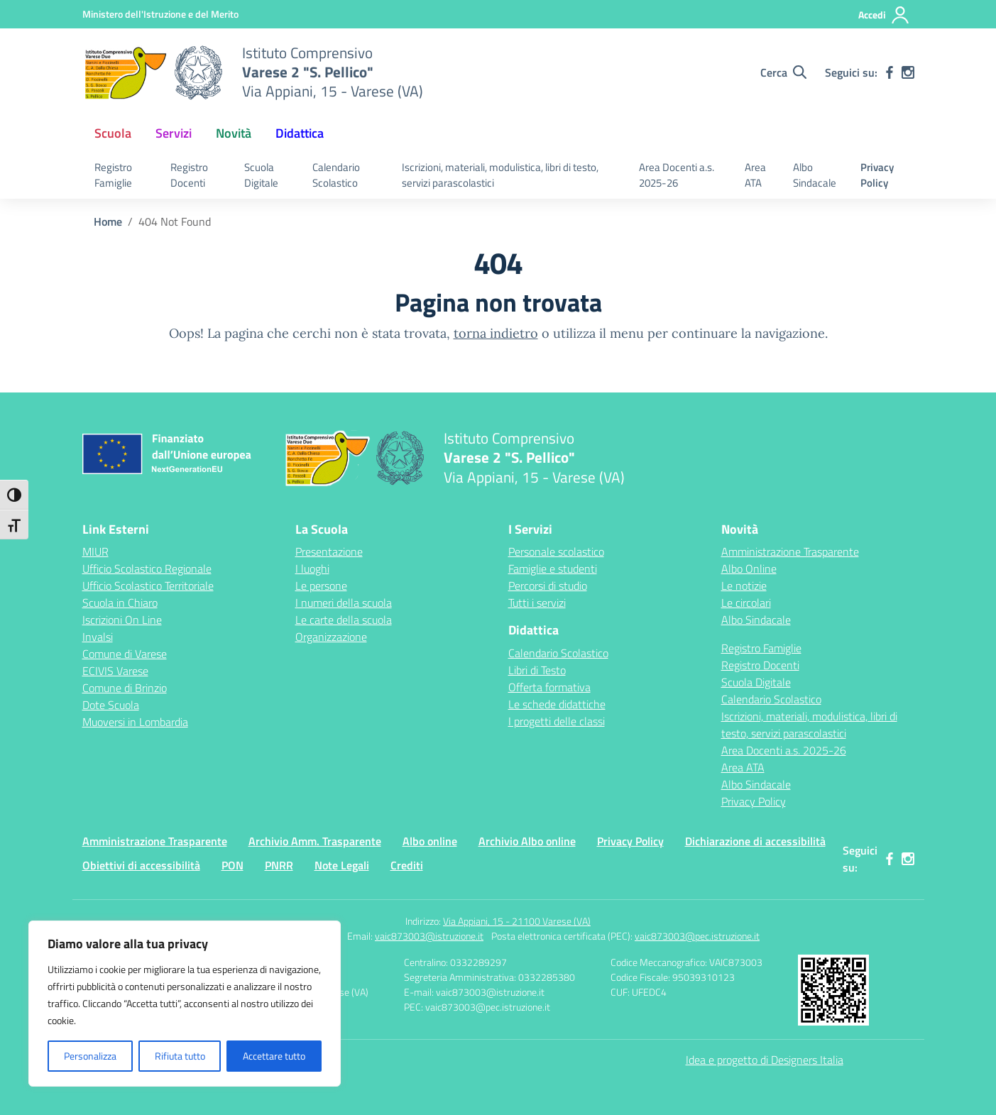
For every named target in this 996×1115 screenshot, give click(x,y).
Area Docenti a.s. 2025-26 (676, 175)
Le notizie (744, 585)
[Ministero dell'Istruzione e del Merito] (160, 13)
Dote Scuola (110, 704)
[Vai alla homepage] (153, 72)
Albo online (430, 841)
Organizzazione (331, 636)
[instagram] (908, 72)
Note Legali (341, 865)
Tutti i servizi (537, 602)
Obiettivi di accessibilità (141, 865)
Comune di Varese (124, 653)
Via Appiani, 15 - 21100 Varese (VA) (517, 920)
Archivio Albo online (527, 841)
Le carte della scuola (343, 619)
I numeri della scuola (343, 602)
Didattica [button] (299, 133)
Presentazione (329, 551)
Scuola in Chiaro (120, 602)
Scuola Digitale (261, 175)
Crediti (406, 865)
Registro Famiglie (113, 175)
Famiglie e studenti (552, 568)
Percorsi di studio (547, 585)
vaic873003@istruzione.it (429, 935)
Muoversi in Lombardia (135, 721)
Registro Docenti (189, 175)
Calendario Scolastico (336, 175)
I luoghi (312, 568)
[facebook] (889, 72)
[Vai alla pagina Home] (108, 221)
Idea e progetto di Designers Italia (764, 1059)
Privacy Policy (877, 175)
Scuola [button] (112, 133)
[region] (184, 1004)
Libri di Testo (537, 670)
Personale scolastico (556, 551)
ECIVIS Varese (115, 670)
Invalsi (97, 636)
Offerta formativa (549, 687)
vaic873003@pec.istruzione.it (697, 935)
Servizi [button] (173, 133)
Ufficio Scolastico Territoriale (148, 585)
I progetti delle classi (556, 721)
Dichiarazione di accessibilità (755, 841)
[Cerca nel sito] (783, 72)
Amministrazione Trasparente (790, 551)
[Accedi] (884, 15)
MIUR (95, 551)
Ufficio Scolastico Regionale (147, 568)
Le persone (321, 585)
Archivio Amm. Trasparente (314, 841)
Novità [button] (233, 133)
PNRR (279, 865)
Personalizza (90, 1055)
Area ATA (755, 175)
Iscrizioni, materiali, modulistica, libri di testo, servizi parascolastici (500, 175)
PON (232, 865)
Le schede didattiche (557, 704)
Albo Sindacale (814, 175)
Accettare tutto (274, 1055)
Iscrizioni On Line (122, 619)
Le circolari (746, 602)
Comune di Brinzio (124, 687)
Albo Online (749, 568)
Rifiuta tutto (180, 1055)
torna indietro (496, 333)
